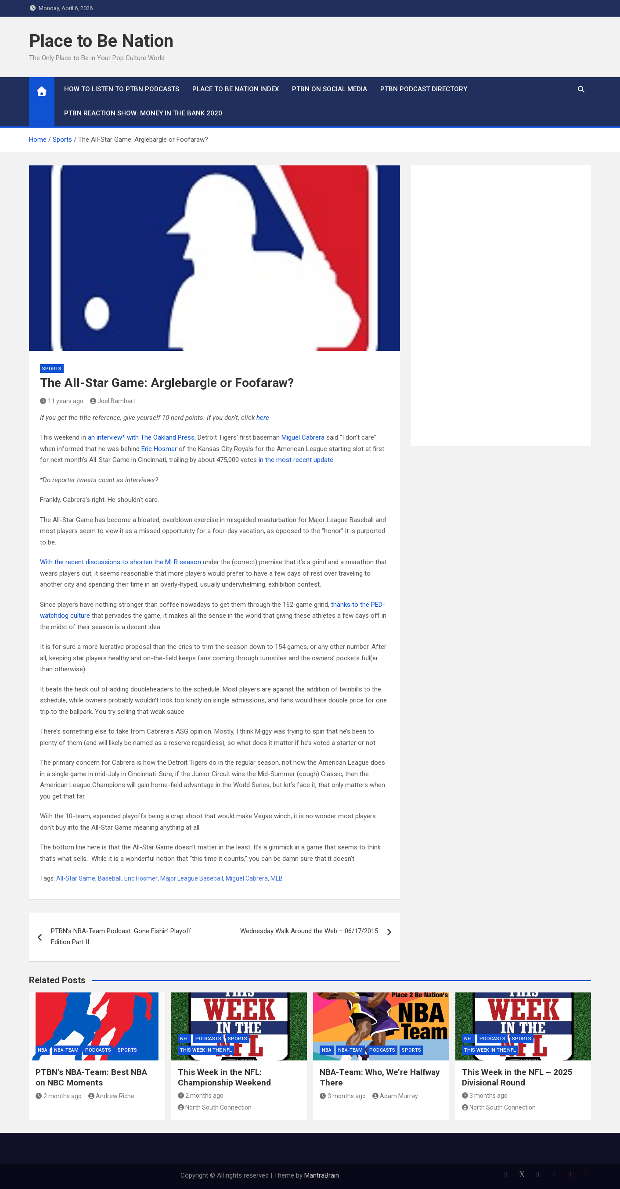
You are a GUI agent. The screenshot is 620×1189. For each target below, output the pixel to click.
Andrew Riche (111, 1095)
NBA (42, 1050)
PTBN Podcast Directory (423, 89)
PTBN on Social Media (329, 89)
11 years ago (61, 401)
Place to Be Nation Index (235, 89)
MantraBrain (321, 1175)
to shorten (137, 562)
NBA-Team (66, 1050)
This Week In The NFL (206, 1050)
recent (74, 562)
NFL (184, 1039)
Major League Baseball (191, 878)
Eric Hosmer (159, 449)
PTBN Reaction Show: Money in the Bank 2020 (143, 113)
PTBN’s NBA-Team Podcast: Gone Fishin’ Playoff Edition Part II (121, 936)
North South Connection (215, 1107)
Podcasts (98, 1050)
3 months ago (343, 1095)
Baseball (110, 878)
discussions (103, 562)
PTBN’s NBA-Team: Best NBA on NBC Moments (91, 1077)
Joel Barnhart (113, 401)
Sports (51, 369)
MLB (276, 878)
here (262, 418)
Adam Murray (395, 1095)
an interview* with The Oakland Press (141, 437)
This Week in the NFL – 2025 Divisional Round (517, 1077)
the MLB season (177, 562)
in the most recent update (296, 460)
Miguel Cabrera (302, 437)
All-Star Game (75, 878)
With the (52, 562)
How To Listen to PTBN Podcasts (121, 89)
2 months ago (59, 1095)
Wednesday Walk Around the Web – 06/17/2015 (309, 931)
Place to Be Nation (101, 41)
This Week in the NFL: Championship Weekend (224, 1077)
